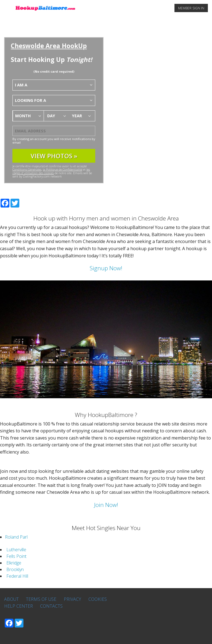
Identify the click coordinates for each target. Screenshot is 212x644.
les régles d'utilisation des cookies (51, 171)
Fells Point (16, 556)
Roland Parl (16, 537)
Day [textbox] (51, 115)
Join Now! (106, 505)
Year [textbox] (77, 115)
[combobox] (53, 85)
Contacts (51, 606)
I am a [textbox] (21, 85)
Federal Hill (17, 576)
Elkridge (13, 563)
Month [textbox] (23, 115)
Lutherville (16, 550)
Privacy (72, 599)
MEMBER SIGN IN (191, 8)
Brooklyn (15, 569)
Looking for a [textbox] (30, 100)
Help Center (18, 606)
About (11, 599)
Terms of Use (41, 599)
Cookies (97, 599)
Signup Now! (106, 268)
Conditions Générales (26, 169)
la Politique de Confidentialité (62, 169)
